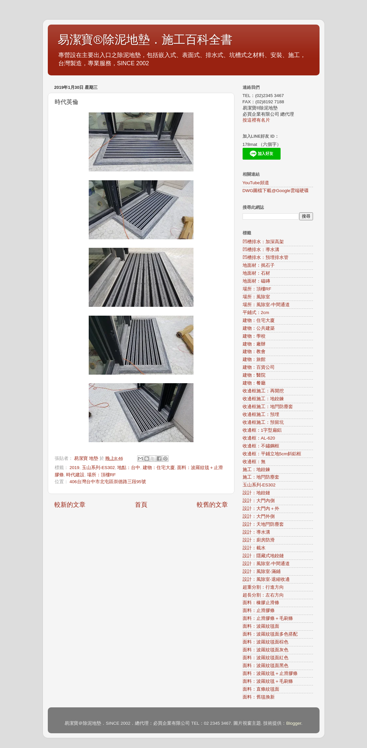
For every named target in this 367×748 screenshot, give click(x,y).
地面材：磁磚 (256, 281)
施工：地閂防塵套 (261, 477)
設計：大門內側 (259, 500)
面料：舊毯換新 (259, 697)
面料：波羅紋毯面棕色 (265, 642)
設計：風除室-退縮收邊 (266, 579)
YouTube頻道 (256, 182)
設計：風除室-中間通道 (266, 563)
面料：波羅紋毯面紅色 (265, 657)
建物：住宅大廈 (159, 467)
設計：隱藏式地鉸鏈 (263, 555)
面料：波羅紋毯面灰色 (265, 649)
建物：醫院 (254, 375)
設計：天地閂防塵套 (263, 524)
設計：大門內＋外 (261, 508)
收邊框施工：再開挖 (263, 390)
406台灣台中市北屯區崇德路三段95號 (107, 481)
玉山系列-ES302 (98, 467)
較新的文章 (69, 504)
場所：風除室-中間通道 (266, 304)
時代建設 (75, 474)
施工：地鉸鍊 (256, 469)
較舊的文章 (212, 504)
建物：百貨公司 (259, 367)
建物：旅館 (254, 359)
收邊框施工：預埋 (261, 414)
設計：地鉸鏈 (256, 492)
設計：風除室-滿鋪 (262, 571)
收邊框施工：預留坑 (263, 422)
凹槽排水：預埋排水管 (265, 257)
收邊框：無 (254, 461)
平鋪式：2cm (256, 312)
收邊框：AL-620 (259, 438)
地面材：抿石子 (259, 265)
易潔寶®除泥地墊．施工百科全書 (145, 40)
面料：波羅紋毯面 (261, 626)
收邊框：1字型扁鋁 (262, 430)
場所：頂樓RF (101, 474)
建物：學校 (254, 336)
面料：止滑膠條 (259, 610)
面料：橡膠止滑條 (261, 602)
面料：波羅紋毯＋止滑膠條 (270, 673)
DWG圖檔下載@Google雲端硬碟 (276, 190)
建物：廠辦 (254, 344)
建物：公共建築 (259, 328)
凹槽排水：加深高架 (263, 241)
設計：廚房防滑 (259, 540)
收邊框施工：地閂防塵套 (268, 406)
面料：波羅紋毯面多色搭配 (270, 634)
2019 (74, 467)
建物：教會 (254, 351)
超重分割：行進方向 (263, 587)
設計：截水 (254, 547)
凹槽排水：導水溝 (261, 249)
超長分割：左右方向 (263, 595)
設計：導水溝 (256, 532)
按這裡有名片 (256, 120)
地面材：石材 (256, 273)
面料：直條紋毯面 (261, 689)
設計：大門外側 (259, 516)
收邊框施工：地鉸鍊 (263, 398)
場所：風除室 (256, 296)
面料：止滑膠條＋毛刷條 (268, 618)
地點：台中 (128, 467)
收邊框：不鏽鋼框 (261, 445)
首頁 (141, 504)
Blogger (293, 723)
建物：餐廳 (254, 383)
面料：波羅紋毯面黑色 (265, 665)
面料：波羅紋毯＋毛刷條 (268, 681)
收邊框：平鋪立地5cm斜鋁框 (272, 453)
